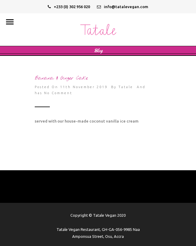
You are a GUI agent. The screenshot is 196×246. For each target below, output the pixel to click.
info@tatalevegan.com (122, 7)
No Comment (58, 93)
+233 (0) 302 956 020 (69, 7)
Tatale (125, 87)
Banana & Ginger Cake (61, 78)
